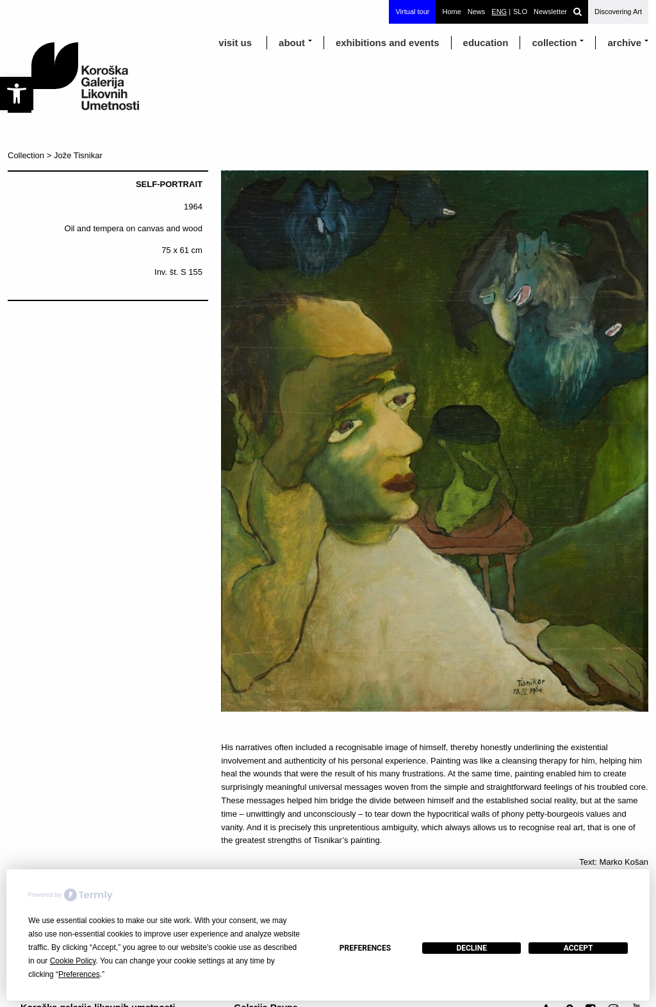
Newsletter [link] (550, 11)
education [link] (486, 42)
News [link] (477, 11)
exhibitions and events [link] (387, 42)
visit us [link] (235, 42)
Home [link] (451, 11)
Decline (471, 948)
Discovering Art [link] (618, 11)
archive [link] (624, 42)
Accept (578, 948)
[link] (16, 93)
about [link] (292, 42)
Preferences (365, 948)
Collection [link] (554, 42)
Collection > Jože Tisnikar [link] (55, 155)
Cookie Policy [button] (73, 960)
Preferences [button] (79, 974)
